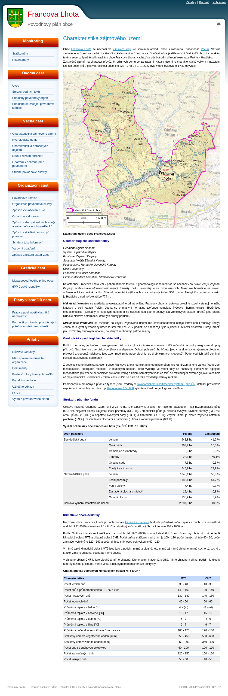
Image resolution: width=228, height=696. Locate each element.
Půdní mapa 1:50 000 (120, 388)
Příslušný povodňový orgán (30, 98)
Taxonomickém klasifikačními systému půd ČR (166, 384)
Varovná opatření (23, 248)
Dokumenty (19, 368)
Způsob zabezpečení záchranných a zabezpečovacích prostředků (34, 224)
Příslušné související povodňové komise (33, 105)
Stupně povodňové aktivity (29, 172)
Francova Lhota (53, 14)
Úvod (15, 85)
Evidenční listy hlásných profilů (32, 374)
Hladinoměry (20, 59)
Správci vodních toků (26, 91)
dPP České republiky (26, 286)
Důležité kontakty (23, 352)
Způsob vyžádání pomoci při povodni (30, 234)
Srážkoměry (20, 53)
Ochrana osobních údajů (43, 687)
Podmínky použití (16, 687)
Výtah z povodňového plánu (30, 399)
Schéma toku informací (27, 242)
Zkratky (191, 2)
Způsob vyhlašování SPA (28, 210)
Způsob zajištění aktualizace (30, 254)
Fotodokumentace (24, 380)
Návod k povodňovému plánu (104, 687)
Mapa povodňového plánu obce (33, 280)
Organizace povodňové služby (32, 204)
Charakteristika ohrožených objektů (30, 148)
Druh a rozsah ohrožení (27, 156)
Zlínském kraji (122, 49)
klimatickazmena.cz (137, 522)
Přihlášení (219, 2)
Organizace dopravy (25, 216)
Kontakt (204, 2)
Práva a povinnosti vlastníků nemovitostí (30, 314)
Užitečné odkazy (23, 386)
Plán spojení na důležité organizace (28, 360)
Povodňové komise (24, 198)
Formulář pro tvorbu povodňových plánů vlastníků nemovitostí (34, 324)
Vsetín (205, 49)
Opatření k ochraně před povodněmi (28, 164)
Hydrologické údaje (24, 139)
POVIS (16, 393)
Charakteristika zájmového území (34, 133)
